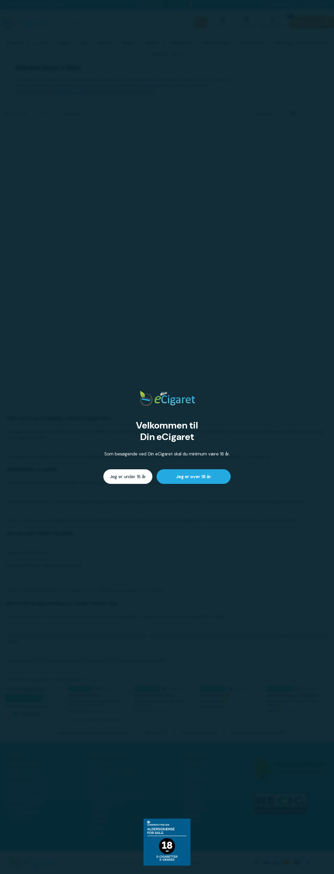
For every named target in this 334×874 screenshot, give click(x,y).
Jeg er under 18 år (128, 476)
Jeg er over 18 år (193, 476)
